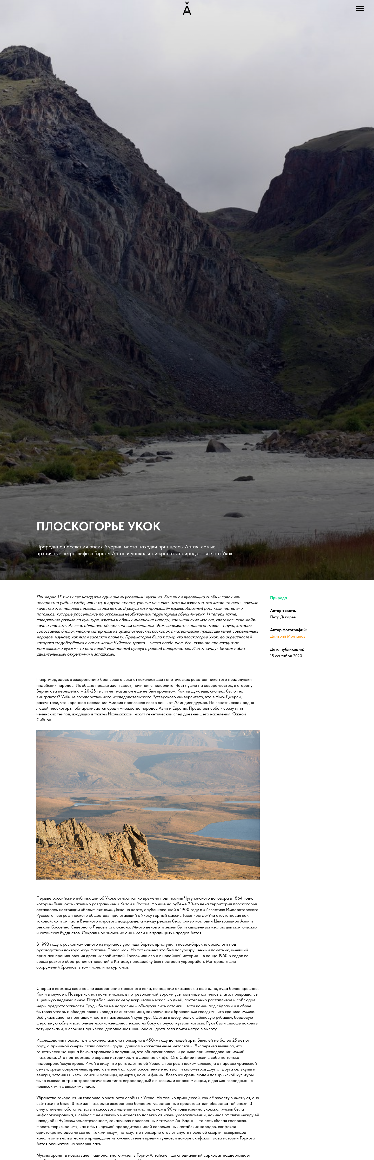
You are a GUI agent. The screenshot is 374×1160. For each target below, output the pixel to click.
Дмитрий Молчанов (287, 636)
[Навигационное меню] (360, 8)
